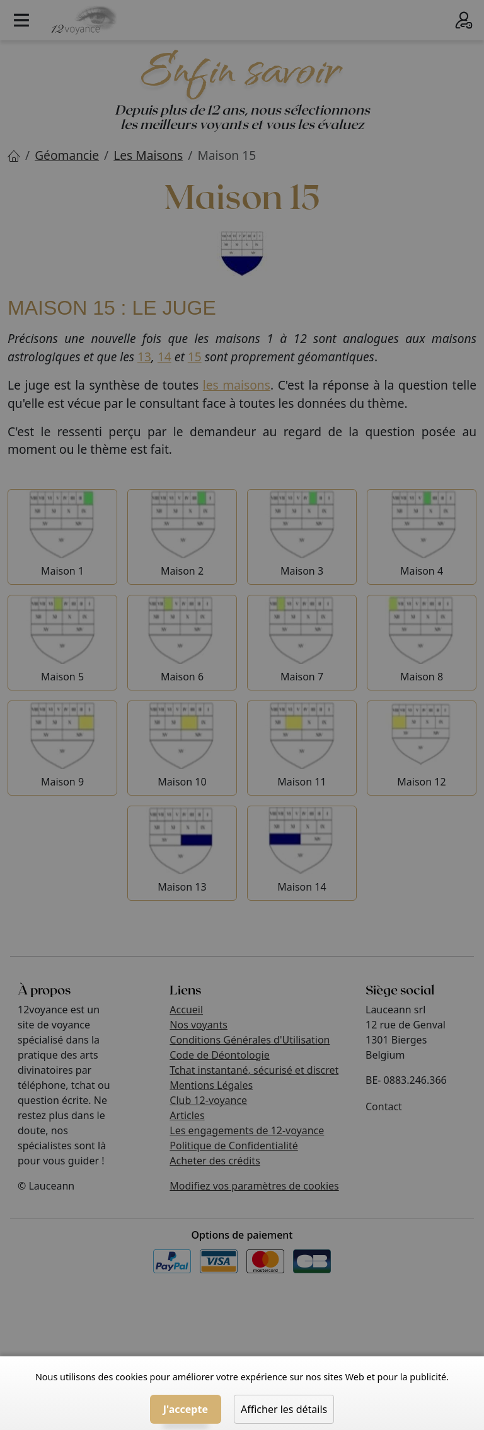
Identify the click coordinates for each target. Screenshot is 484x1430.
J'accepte (185, 1409)
